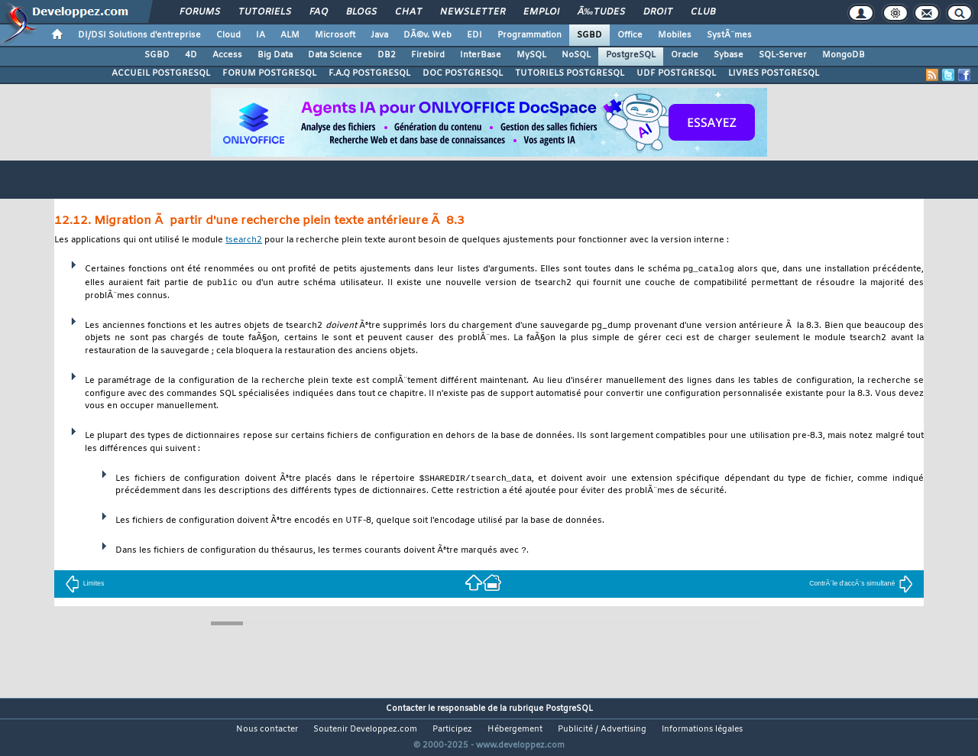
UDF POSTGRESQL (676, 73)
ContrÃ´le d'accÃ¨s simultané (861, 584)
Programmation (529, 35)
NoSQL (576, 55)
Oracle (684, 55)
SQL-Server (783, 55)
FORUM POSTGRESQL (269, 73)
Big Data (275, 55)
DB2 (386, 55)
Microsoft (335, 35)
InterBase (480, 55)
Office (630, 35)
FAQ (318, 12)
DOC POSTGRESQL (463, 73)
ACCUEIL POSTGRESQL (161, 73)
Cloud (228, 35)
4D (191, 55)
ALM (290, 35)
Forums (200, 12)
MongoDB (843, 55)
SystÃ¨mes (729, 35)
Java (379, 35)
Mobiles (674, 35)
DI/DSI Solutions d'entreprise (139, 35)
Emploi (541, 12)
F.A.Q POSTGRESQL (369, 73)
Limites (85, 584)
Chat (408, 12)
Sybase (728, 55)
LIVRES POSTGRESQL (773, 73)
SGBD (589, 35)
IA (260, 35)
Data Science (335, 55)
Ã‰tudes (601, 12)
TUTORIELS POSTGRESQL (569, 73)
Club (703, 12)
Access (227, 55)
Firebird (428, 55)
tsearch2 (243, 240)
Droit (658, 12)
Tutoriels (265, 12)
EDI (474, 35)
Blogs (361, 12)
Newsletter (473, 12)
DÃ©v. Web (427, 35)
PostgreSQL (631, 55)
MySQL (531, 55)
